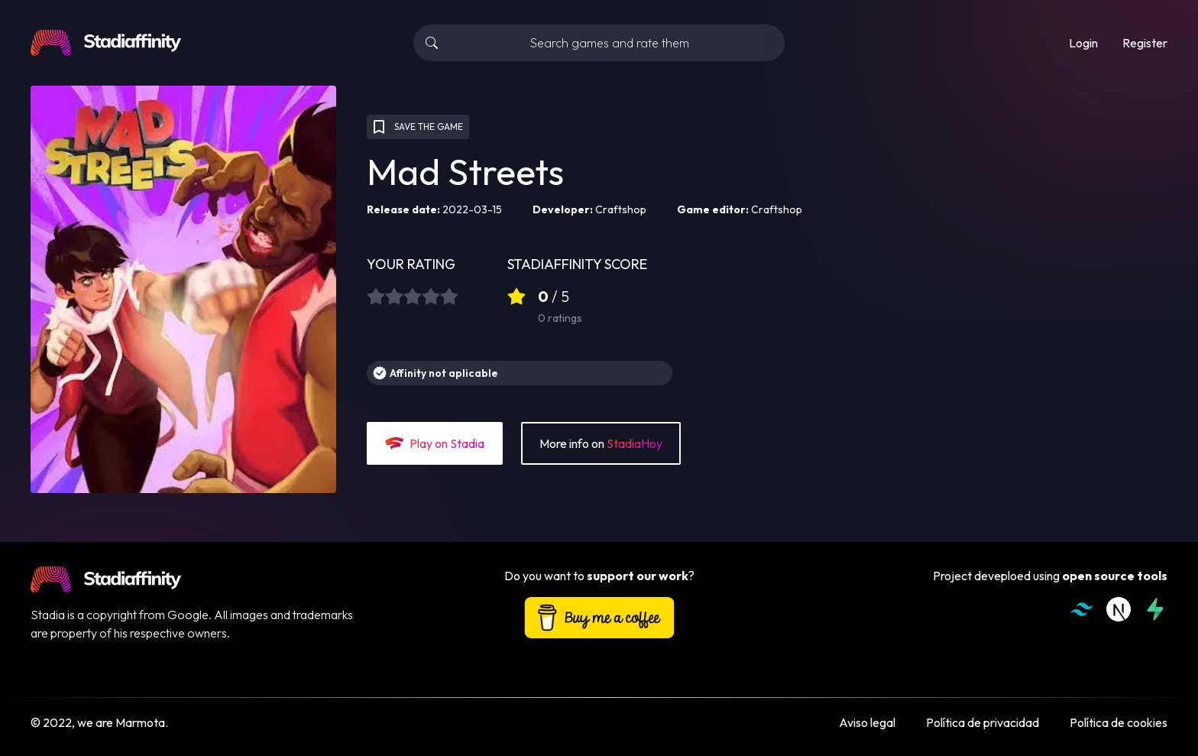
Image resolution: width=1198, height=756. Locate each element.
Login (1083, 42)
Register (1144, 42)
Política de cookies (1118, 722)
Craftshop (620, 209)
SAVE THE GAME (416, 127)
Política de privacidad (982, 722)
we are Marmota (121, 722)
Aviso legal (867, 722)
